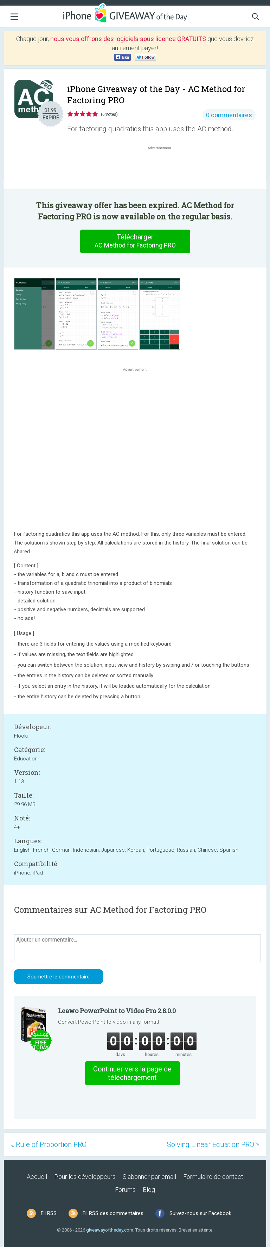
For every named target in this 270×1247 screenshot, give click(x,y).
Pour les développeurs (85, 1176)
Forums (125, 1189)
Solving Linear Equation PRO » (213, 1144)
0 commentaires (229, 115)
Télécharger (135, 241)
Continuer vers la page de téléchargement (132, 1073)
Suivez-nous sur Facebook (200, 1213)
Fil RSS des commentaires (113, 1213)
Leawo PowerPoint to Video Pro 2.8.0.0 (117, 1011)
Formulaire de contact (213, 1176)
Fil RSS (49, 1213)
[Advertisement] (163, 168)
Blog (149, 1189)
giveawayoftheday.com (109, 1230)
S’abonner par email (149, 1176)
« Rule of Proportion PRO (48, 1144)
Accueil (37, 1176)
